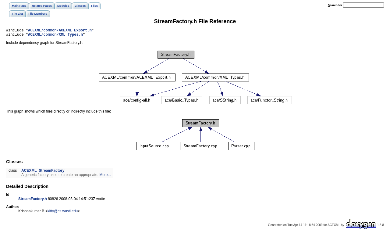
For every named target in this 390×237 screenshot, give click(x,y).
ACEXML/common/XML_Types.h (55, 36)
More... (105, 176)
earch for (335, 5)
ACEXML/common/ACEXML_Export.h (60, 31)
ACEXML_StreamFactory (42, 172)
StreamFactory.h (32, 201)
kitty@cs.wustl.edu (63, 213)
